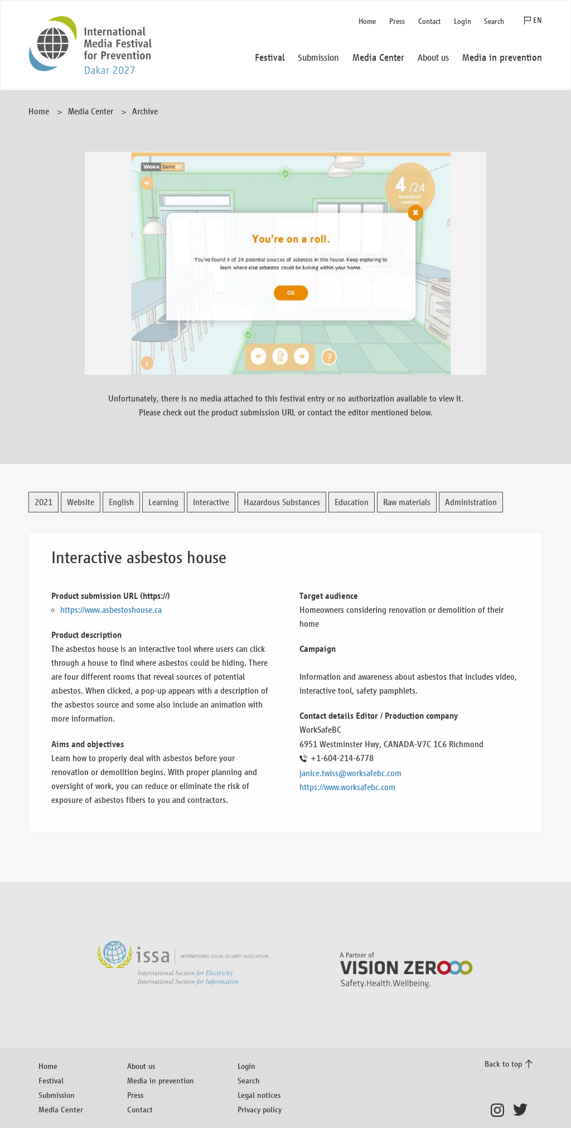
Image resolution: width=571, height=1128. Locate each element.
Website (80, 502)
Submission (56, 1095)
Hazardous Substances (282, 502)
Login (462, 21)
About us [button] (433, 57)
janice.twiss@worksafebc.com (350, 773)
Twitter (523, 1110)
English (121, 502)
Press (397, 21)
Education (352, 502)
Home (367, 21)
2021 (43, 502)
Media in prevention (160, 1080)
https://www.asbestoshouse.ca (111, 609)
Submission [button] (318, 57)
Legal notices (259, 1095)
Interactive (211, 502)
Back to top (503, 1063)
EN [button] (537, 20)
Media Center (90, 111)
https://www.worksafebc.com (347, 787)
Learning (163, 502)
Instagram (500, 1110)
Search (494, 21)
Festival (51, 1080)
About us (141, 1066)
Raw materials (406, 502)
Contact (429, 21)
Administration (471, 502)
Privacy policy (260, 1109)
